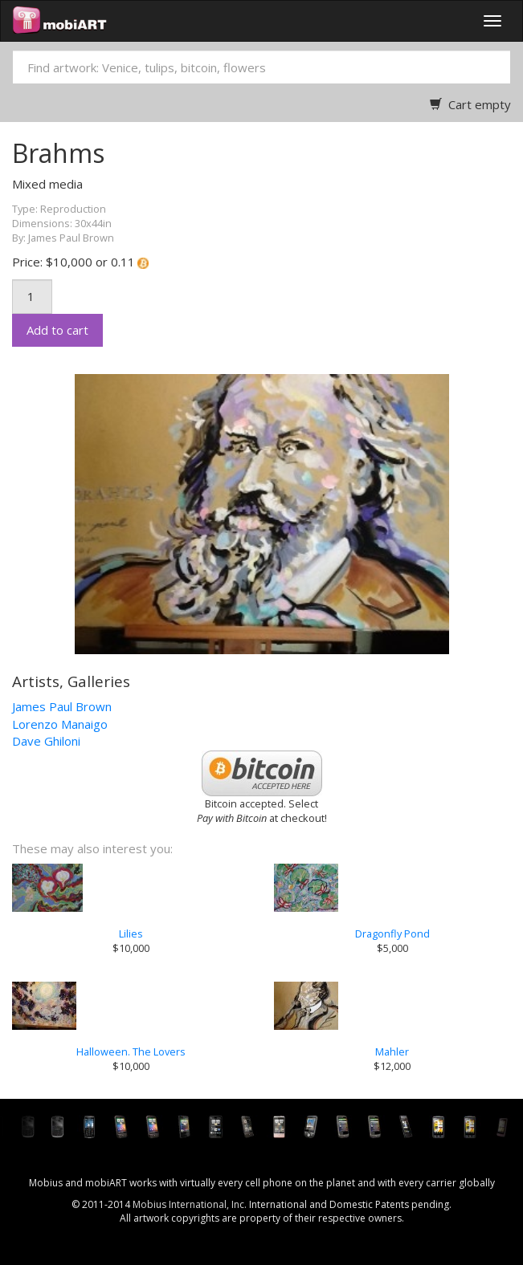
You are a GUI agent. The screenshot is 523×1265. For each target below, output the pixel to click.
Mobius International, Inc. (190, 1204)
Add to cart (57, 330)
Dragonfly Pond (392, 933)
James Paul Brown (62, 706)
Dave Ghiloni (46, 741)
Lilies (131, 933)
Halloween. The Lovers (131, 1051)
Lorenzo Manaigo (60, 724)
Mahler (392, 1051)
